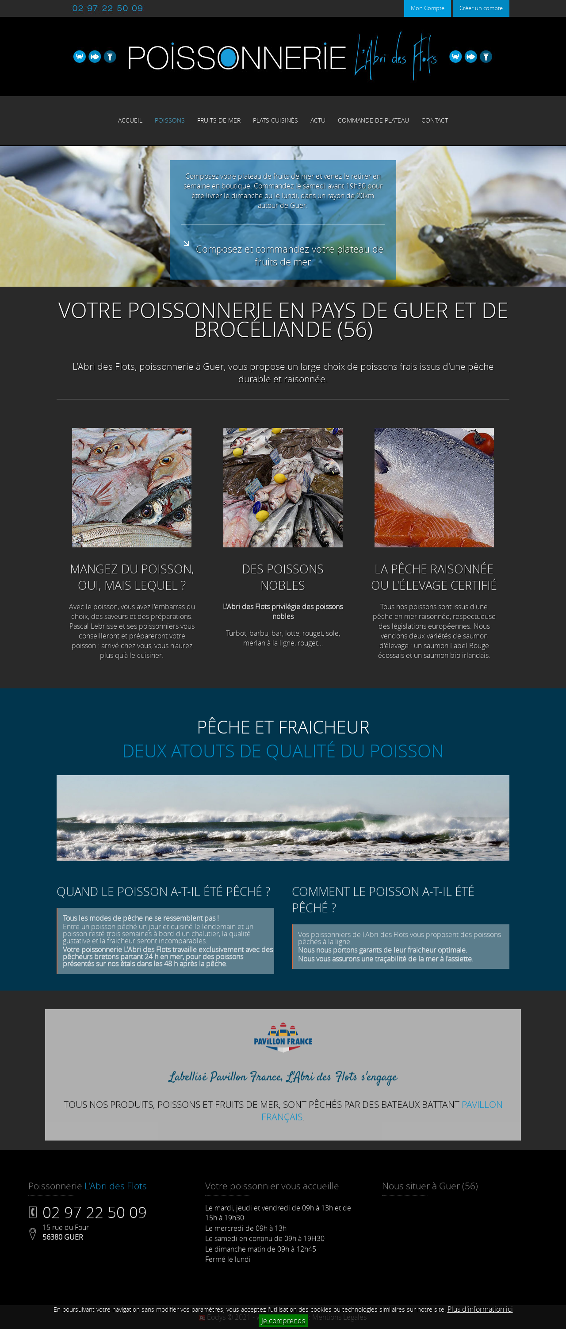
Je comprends (283, 1320)
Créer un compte (481, 8)
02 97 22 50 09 (94, 1228)
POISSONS (170, 120)
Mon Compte (427, 8)
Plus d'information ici (480, 1309)
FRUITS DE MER (219, 120)
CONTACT (434, 120)
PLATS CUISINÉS (275, 120)
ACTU (317, 120)
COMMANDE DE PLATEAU (373, 120)
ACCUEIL (130, 120)
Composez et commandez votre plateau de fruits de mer (283, 253)
